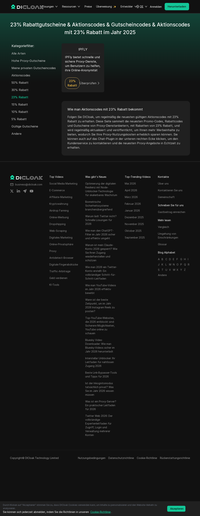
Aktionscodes (20, 75)
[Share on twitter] (12, 191)
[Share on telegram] (25, 191)
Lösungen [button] (50, 6)
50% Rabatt (19, 82)
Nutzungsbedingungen (91, 457)
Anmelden (156, 6)
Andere (16, 133)
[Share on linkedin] (18, 191)
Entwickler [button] (129, 6)
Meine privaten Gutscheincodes (33, 68)
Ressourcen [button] (71, 6)
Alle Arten (18, 53)
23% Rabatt (19, 97)
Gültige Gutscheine (24, 126)
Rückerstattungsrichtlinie (175, 457)
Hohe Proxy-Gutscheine (28, 61)
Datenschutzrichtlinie (121, 457)
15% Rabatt (19, 104)
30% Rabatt (19, 90)
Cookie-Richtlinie (147, 457)
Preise (88, 6)
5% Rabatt (19, 119)
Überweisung (104, 6)
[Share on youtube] (31, 191)
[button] (141, 6)
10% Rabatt (19, 112)
